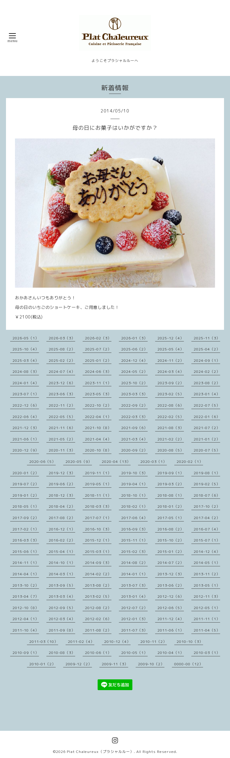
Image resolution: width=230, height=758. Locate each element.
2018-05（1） (26, 506)
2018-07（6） (207, 495)
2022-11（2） (62, 405)
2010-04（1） (171, 652)
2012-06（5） (171, 607)
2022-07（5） (207, 405)
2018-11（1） (98, 495)
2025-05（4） (171, 349)
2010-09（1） (26, 652)
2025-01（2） (98, 360)
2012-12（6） (171, 596)
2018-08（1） (171, 495)
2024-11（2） (171, 360)
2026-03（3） (62, 338)
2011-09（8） (62, 630)
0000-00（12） (188, 664)
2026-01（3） (134, 338)
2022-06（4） (26, 416)
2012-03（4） (62, 618)
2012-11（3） (207, 596)
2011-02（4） (81, 641)
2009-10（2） (151, 664)
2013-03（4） (62, 596)
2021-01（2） (207, 439)
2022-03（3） (134, 416)
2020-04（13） (116, 461)
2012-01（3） (134, 618)
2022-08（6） (171, 405)
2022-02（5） (171, 416)
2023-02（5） (171, 393)
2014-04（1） (26, 573)
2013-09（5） (62, 585)
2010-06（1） (98, 652)
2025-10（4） (26, 349)
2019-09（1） (171, 472)
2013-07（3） (134, 585)
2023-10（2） (134, 382)
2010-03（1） (207, 652)
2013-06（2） (171, 585)
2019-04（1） (134, 483)
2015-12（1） (98, 540)
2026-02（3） (98, 338)
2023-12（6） (62, 382)
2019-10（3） (134, 472)
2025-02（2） (62, 360)
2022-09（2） (134, 405)
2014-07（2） (171, 562)
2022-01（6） (207, 416)
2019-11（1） (98, 472)
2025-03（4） (26, 360)
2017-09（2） (26, 517)
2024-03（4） (171, 371)
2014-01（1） (134, 573)
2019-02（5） (207, 483)
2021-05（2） (62, 439)
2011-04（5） (207, 630)
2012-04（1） (26, 618)
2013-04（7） (26, 596)
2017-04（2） (207, 517)
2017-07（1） (98, 517)
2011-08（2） (98, 630)
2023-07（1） (26, 393)
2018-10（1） (134, 495)
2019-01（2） (26, 495)
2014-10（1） (62, 562)
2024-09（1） (207, 360)
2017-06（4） (134, 517)
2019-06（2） (62, 483)
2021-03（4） (134, 439)
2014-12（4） (207, 551)
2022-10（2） (98, 405)
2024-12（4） (134, 360)
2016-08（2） (171, 529)
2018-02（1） (134, 506)
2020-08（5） (171, 450)
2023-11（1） (98, 382)
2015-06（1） (26, 551)
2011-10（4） (26, 630)
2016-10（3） (98, 529)
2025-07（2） (98, 349)
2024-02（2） (207, 371)
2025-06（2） (134, 349)
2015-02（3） (134, 551)
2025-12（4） (171, 338)
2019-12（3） (62, 472)
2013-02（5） (98, 596)
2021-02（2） (171, 439)
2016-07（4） (207, 529)
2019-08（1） (207, 472)
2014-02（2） (98, 573)
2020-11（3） (62, 450)
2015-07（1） (207, 540)
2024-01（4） (26, 382)
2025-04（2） (207, 349)
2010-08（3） (62, 652)
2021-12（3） (26, 427)
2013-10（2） (26, 585)
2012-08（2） (98, 607)
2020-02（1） (190, 461)
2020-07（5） (207, 450)
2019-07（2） (26, 483)
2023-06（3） (62, 393)
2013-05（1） (207, 585)
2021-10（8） (98, 427)
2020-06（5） (42, 461)
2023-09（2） (171, 382)
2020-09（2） (134, 450)
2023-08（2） (207, 382)
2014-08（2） (134, 562)
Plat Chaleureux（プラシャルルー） (100, 751)
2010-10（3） (190, 641)
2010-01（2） (42, 664)
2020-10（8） (98, 450)
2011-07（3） (134, 630)
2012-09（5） (62, 607)
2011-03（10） (43, 641)
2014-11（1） (26, 562)
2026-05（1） (26, 338)
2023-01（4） (207, 393)
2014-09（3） (98, 562)
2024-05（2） (134, 371)
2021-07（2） (207, 427)
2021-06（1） (26, 439)
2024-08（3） (26, 371)
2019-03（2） (171, 483)
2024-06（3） (98, 371)
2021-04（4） (98, 439)
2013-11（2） (207, 573)
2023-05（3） (98, 393)
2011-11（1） (207, 618)
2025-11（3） (207, 338)
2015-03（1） (98, 551)
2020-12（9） (26, 450)
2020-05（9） (79, 461)
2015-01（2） (171, 551)
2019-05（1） (98, 483)
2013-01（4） (134, 596)
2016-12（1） (62, 529)
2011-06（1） (171, 630)
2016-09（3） (134, 529)
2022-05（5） (62, 416)
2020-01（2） (26, 472)
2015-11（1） (134, 540)
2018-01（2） (171, 506)
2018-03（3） (98, 506)
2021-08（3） (171, 427)
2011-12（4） (171, 618)
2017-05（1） (171, 517)
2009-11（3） (115, 664)
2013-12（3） (171, 573)
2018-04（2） (62, 506)
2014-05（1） (207, 562)
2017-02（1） (26, 529)
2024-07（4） (62, 371)
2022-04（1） (98, 416)
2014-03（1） (62, 573)
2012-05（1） (207, 607)
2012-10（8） (26, 607)
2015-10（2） (171, 540)
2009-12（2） (79, 664)
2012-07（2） (134, 607)
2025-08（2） (62, 349)
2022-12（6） (26, 405)
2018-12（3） (62, 495)
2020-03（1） (153, 461)
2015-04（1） (62, 551)
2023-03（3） (134, 393)
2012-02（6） (98, 618)
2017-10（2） (207, 506)
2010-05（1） (134, 652)
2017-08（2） (62, 517)
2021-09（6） (134, 427)
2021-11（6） (62, 427)
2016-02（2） (62, 540)
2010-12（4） (117, 641)
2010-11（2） (153, 641)
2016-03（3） (26, 540)
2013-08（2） (98, 585)
